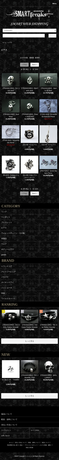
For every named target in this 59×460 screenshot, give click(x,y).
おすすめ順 (24, 58)
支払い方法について (20, 442)
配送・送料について (34, 442)
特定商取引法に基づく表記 (14, 445)
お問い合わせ (5, 435)
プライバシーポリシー (31, 445)
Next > (34, 65)
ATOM (31, 447)
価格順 (31, 58)
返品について (46, 442)
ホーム (4, 42)
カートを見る (35, 430)
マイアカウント (6, 430)
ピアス (10, 42)
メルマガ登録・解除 (45, 445)
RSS (27, 447)
